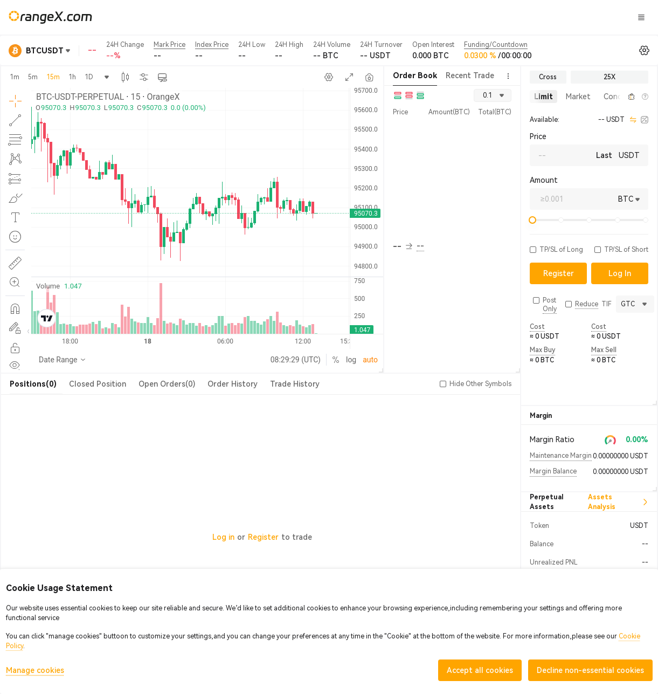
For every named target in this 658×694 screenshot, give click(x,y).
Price (538, 136)
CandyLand (439, 17)
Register (263, 537)
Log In (508, 17)
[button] (619, 96)
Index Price (211, 45)
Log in (223, 537)
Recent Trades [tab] (472, 75)
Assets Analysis (618, 502)
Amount (544, 180)
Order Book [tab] (415, 75)
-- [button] (402, 246)
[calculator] (644, 120)
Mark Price (169, 45)
